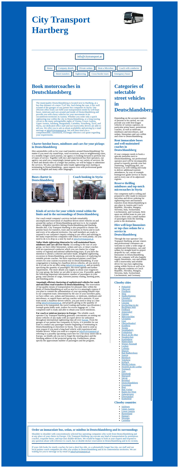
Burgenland (127, 413)
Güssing (125, 303)
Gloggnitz (126, 318)
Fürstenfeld (127, 300)
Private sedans (86, 68)
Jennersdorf (127, 312)
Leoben (125, 346)
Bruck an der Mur (130, 334)
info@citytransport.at (89, 56)
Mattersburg (127, 341)
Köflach (125, 362)
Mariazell (126, 376)
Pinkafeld (126, 286)
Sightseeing (80, 74)
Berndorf (126, 380)
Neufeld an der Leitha (132, 366)
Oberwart (126, 289)
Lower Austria (128, 411)
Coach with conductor (129, 68)
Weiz (124, 293)
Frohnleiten (127, 332)
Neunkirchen (127, 337)
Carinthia (126, 420)
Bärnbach (126, 357)
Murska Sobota (128, 364)
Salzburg (126, 406)
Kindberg (126, 325)
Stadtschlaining (129, 296)
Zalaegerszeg (128, 394)
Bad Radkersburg (129, 353)
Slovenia (126, 418)
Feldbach (126, 309)
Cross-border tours (100, 74)
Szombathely (128, 330)
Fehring (125, 314)
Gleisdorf (126, 298)
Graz (124, 321)
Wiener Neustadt (129, 344)
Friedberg (126, 291)
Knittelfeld (126, 398)
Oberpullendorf (129, 323)
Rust (124, 387)
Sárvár (124, 378)
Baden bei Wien (129, 392)
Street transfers (63, 74)
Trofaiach (126, 369)
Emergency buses (122, 74)
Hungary (126, 416)
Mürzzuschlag (128, 316)
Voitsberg (126, 360)
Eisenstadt (126, 385)
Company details (66, 68)
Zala (124, 371)
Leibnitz (125, 348)
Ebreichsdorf (127, 396)
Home (49, 68)
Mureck (125, 351)
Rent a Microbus (105, 68)
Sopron (125, 355)
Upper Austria (128, 409)
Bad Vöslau (127, 389)
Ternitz (125, 328)
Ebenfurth (126, 373)
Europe (85, 320)
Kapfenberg (127, 339)
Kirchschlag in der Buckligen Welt (130, 306)
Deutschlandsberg (130, 382)
